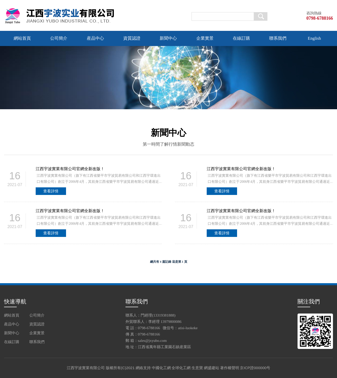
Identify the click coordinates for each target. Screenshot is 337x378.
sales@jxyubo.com (152, 341)
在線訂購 (241, 38)
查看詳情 (50, 191)
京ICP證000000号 (255, 368)
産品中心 (95, 38)
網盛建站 (211, 368)
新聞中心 (168, 38)
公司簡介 (58, 38)
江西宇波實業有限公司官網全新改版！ (70, 169)
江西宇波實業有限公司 (86, 368)
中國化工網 (161, 368)
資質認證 (131, 38)
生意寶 (197, 368)
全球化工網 (181, 368)
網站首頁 (22, 38)
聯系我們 (277, 38)
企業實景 (205, 38)
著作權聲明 (229, 368)
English (314, 38)
